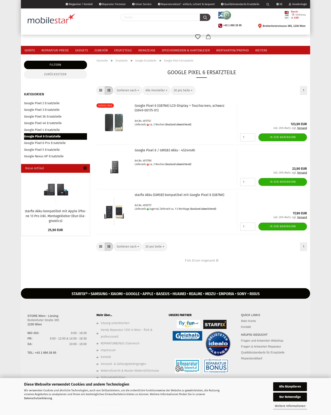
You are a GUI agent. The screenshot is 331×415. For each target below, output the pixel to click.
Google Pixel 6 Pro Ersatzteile (45, 143)
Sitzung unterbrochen (115, 323)
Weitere (261, 50)
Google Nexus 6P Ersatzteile (44, 156)
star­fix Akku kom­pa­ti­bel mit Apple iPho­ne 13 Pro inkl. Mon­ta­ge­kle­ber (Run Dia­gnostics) (55, 216)
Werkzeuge (146, 50)
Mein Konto (248, 321)
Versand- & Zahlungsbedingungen (123, 364)
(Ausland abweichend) (178, 124)
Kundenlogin (298, 4)
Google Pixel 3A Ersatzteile (42, 116)
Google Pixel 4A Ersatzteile (43, 123)
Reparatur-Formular (112, 4)
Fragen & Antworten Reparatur (261, 346)
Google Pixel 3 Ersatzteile (42, 110)
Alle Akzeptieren (290, 386)
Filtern (55, 65)
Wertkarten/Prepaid (232, 50)
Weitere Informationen (290, 406)
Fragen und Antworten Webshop (262, 340)
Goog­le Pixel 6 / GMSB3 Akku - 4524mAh (165, 150)
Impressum (108, 350)
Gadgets (81, 50)
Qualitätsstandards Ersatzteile (240, 4)
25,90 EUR (55, 230)
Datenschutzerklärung (38, 398)
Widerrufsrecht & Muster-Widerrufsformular (130, 371)
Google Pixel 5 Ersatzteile (42, 150)
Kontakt (106, 357)
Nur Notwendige (290, 397)
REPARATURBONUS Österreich (120, 343)
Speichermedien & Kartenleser (186, 50)
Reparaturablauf (251, 358)
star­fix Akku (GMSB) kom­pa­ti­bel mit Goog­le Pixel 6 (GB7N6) (179, 195)
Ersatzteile (123, 50)
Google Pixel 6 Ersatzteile (42, 136)
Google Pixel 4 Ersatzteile (42, 130)
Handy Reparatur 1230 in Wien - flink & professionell (126, 333)
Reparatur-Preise (55, 50)
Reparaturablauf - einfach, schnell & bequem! (186, 4)
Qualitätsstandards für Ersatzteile (263, 352)
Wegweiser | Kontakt (79, 4)
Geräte (29, 50)
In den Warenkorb (283, 137)
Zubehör (101, 50)
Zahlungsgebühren (113, 377)
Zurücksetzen (55, 74)
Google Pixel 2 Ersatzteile (42, 103)
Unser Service (142, 4)
